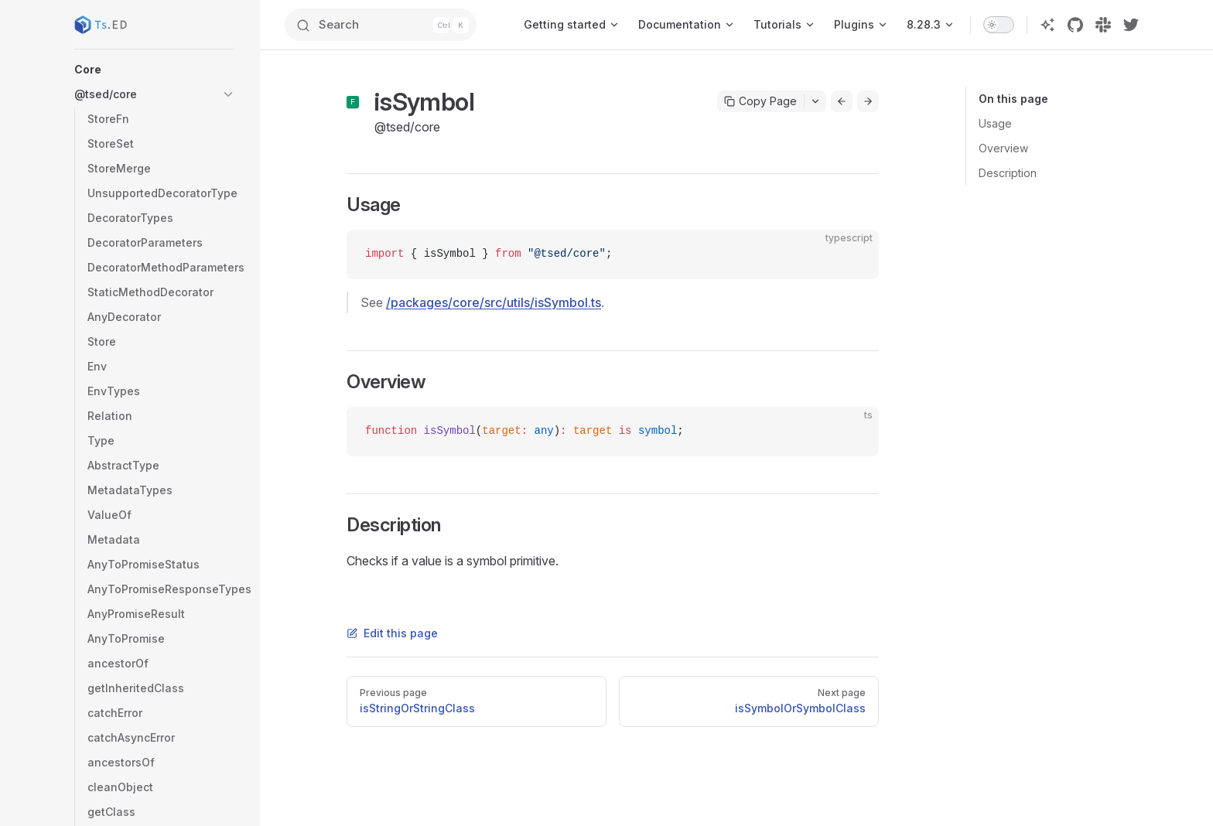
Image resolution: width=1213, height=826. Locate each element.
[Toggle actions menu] (815, 101)
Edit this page (392, 633)
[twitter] (1131, 25)
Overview (1003, 148)
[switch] (998, 24)
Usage (995, 123)
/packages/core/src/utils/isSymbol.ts (493, 302)
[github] (1075, 25)
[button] (154, 69)
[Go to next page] (868, 101)
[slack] (1103, 25)
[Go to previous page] (842, 101)
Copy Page (760, 101)
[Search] (387, 24)
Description (1008, 172)
